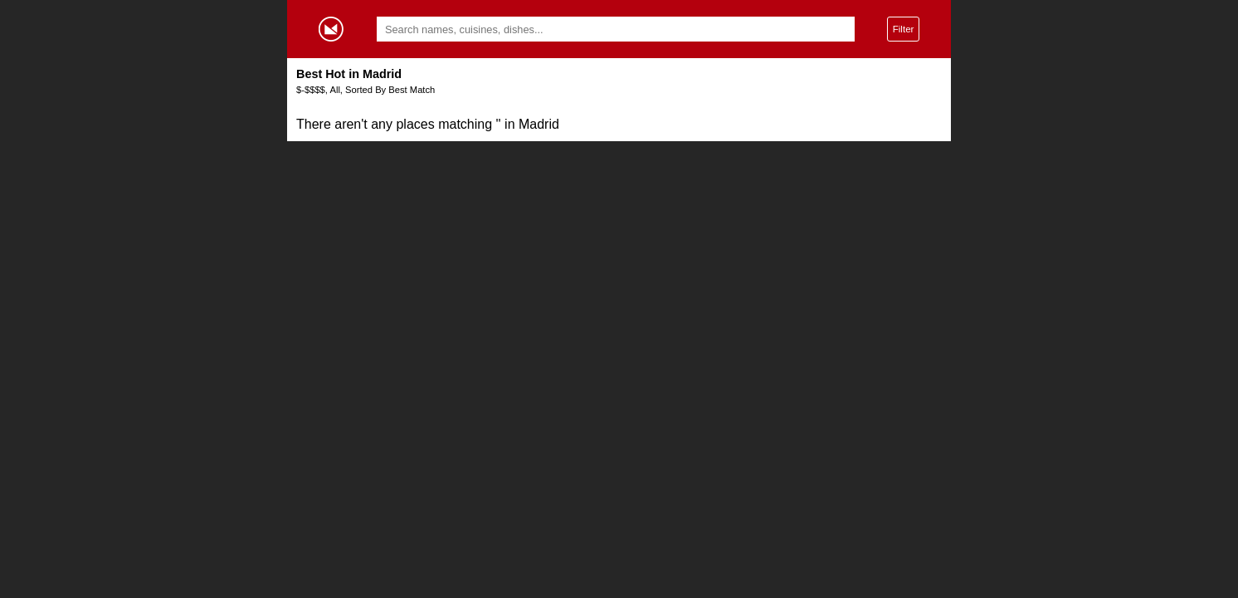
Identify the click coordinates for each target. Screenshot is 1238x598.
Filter (903, 28)
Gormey (331, 29)
